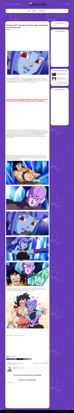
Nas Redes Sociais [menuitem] (42, 10)
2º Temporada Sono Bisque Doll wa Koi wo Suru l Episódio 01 (61, 78)
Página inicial (8, 22)
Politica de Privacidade (17, 4)
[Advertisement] (25, 17)
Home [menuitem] (29, 10)
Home (6, 4)
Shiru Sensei (8, 29)
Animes (10, 356)
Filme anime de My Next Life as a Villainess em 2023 (62, 83)
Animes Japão (15, 411)
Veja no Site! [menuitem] (34, 10)
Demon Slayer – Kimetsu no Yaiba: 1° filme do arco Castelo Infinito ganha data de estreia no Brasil (62, 74)
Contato (10, 4)
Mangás (12, 22)
